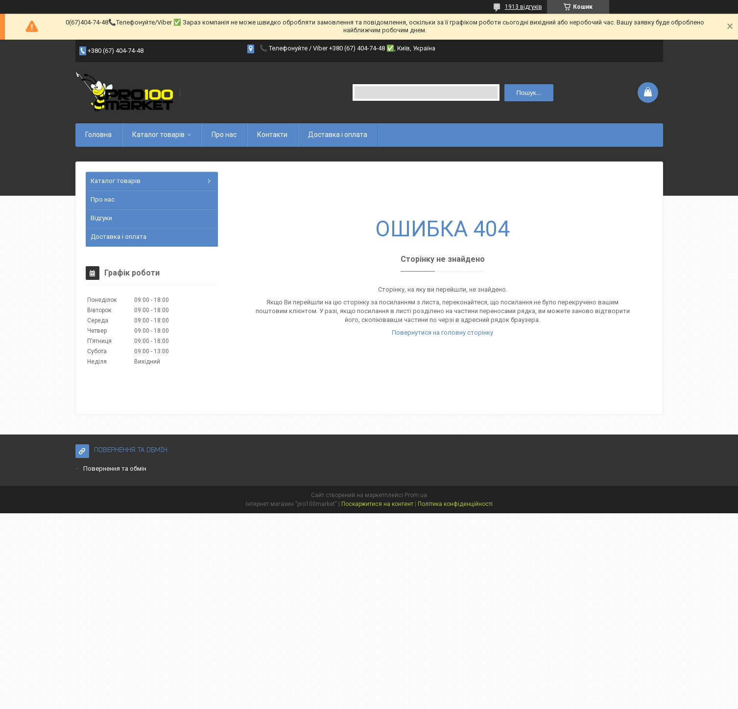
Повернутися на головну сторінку (442, 332)
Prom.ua (416, 495)
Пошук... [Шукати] (528, 92)
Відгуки (101, 218)
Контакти (272, 134)
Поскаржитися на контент (377, 504)
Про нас (224, 134)
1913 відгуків (523, 6)
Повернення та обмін (114, 468)
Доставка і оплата (337, 134)
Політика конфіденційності (455, 504)
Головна (98, 134)
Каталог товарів (158, 134)
